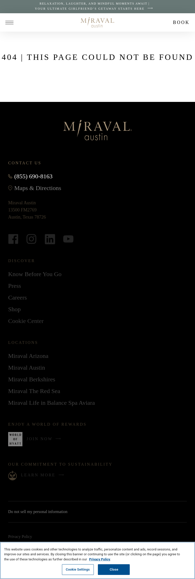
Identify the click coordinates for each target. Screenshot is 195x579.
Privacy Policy (20, 537)
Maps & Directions (37, 188)
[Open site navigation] (11, 22)
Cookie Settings (78, 569)
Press (14, 286)
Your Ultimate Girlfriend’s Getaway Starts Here (95, 9)
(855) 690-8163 (33, 176)
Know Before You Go (34, 274)
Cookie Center (26, 321)
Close (114, 569)
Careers (17, 297)
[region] (97, 560)
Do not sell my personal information (44, 511)
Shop (14, 310)
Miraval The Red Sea (34, 391)
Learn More (43, 475)
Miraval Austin (26, 368)
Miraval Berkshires (31, 379)
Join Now (45, 441)
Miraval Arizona (28, 356)
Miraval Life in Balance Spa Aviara (51, 403)
